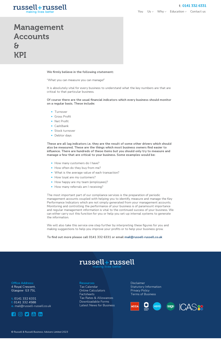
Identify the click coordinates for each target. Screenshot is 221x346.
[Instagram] (20, 326)
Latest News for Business (97, 316)
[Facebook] (13, 326)
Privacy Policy (140, 301)
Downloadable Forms (94, 312)
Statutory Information (146, 297)
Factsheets (86, 305)
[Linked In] (40, 326)
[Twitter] (26, 326)
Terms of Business (143, 305)
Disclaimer (138, 293)
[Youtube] (33, 326)
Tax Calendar (88, 297)
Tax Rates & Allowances (96, 308)
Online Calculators (92, 301)
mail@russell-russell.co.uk (143, 247)
